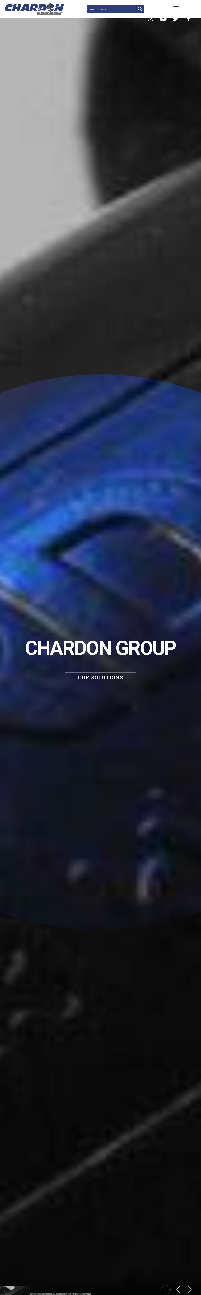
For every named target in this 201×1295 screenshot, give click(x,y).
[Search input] (111, 8)
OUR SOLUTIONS (100, 678)
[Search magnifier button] (140, 9)
